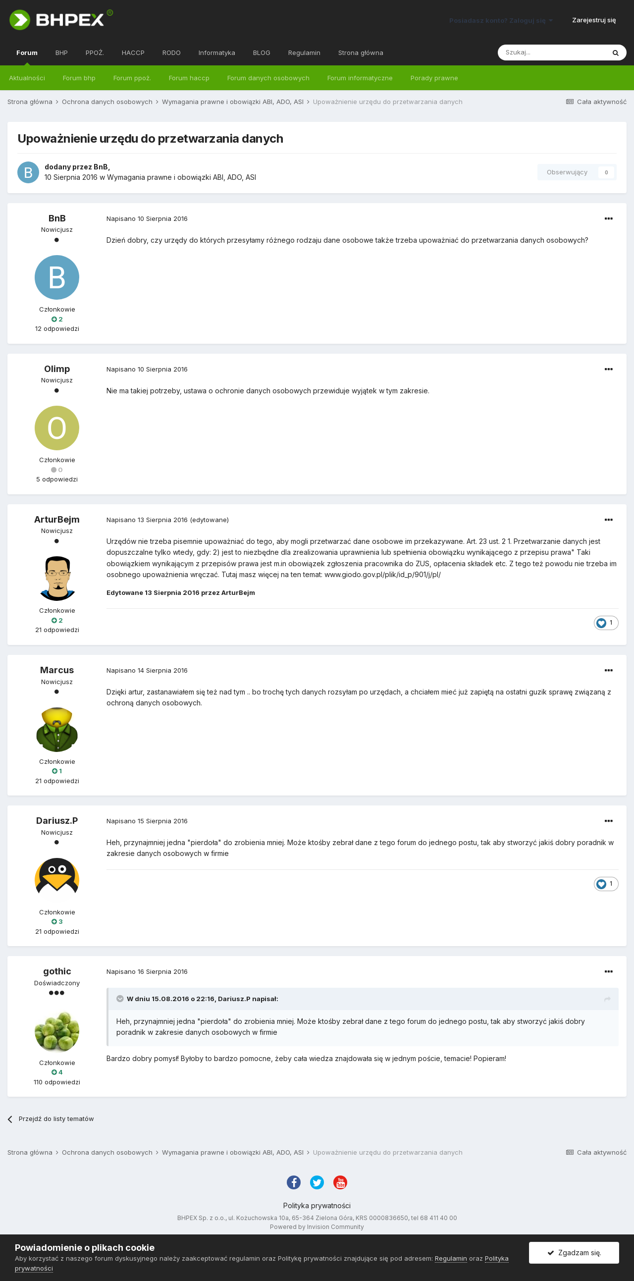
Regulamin (304, 52)
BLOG (261, 52)
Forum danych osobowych (268, 78)
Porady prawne (434, 78)
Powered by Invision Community (317, 1226)
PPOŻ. (95, 52)
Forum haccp (189, 78)
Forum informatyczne (360, 78)
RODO (171, 52)
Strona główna (360, 52)
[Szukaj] (551, 52)
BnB (101, 166)
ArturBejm (57, 519)
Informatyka (217, 52)
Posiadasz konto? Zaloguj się (501, 20)
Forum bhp (79, 78)
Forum (27, 57)
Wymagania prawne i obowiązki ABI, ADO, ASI (181, 177)
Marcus (57, 670)
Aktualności (27, 78)
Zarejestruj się (594, 20)
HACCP (133, 52)
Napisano (147, 218)
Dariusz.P (57, 820)
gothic (57, 971)
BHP (61, 52)
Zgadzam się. (574, 1252)
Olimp (57, 369)
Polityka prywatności (317, 1205)
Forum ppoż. (132, 78)
